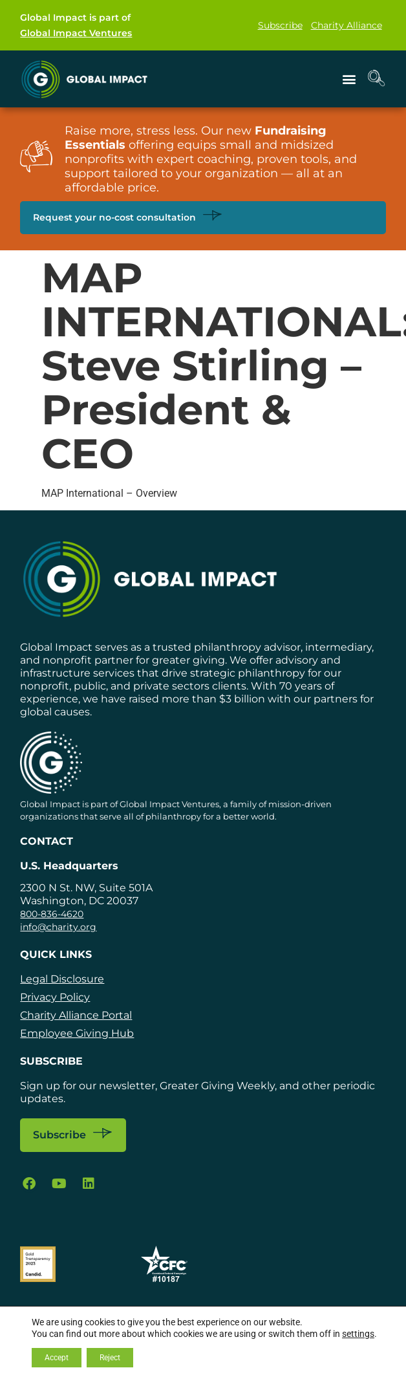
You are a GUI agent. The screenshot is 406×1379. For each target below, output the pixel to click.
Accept (57, 1357)
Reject (110, 1357)
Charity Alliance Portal (76, 1015)
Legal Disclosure (62, 979)
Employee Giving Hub (77, 1033)
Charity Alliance (346, 25)
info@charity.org (58, 927)
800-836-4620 (51, 914)
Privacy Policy (55, 997)
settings (358, 1334)
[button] (349, 78)
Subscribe (280, 25)
